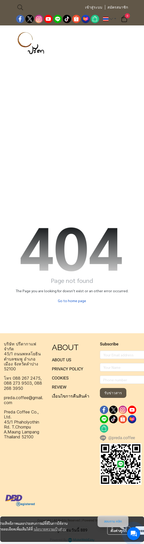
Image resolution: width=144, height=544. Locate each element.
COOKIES (60, 378)
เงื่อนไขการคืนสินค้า (70, 396)
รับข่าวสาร (113, 393)
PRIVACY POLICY (67, 368)
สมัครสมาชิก (117, 7)
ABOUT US (61, 359)
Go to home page (72, 300)
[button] (48, 7)
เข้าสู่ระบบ (93, 7)
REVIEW (59, 387)
